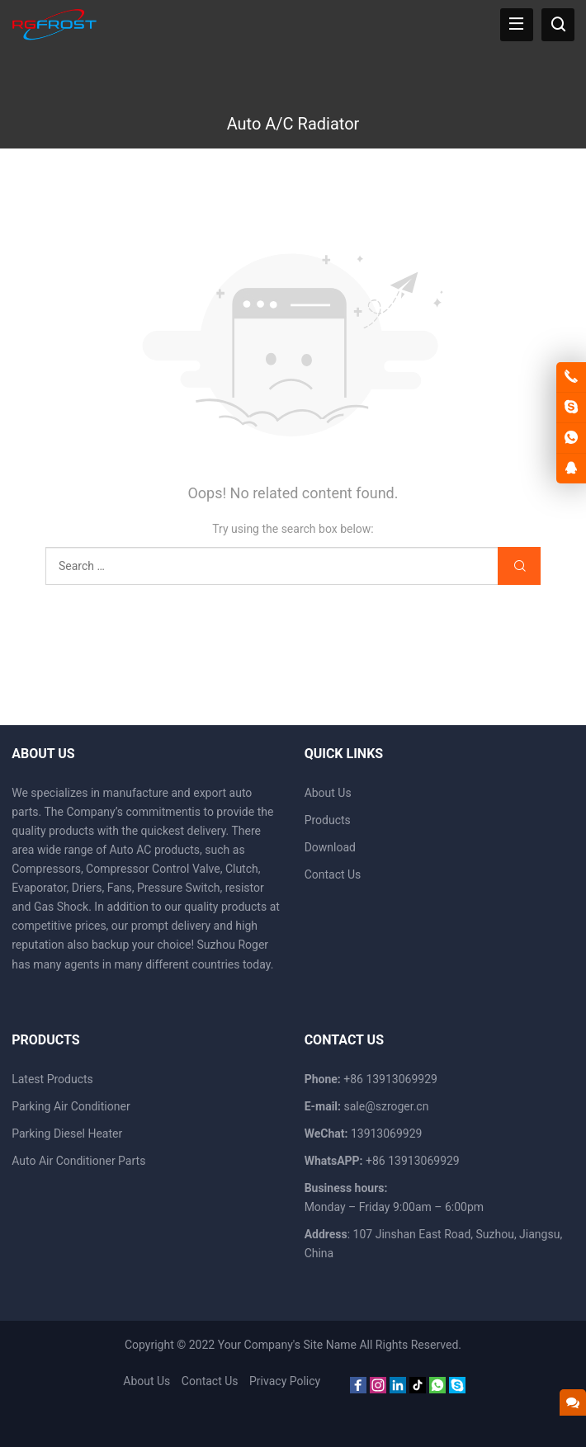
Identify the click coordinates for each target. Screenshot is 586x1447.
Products (328, 820)
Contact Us (333, 874)
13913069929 (387, 1133)
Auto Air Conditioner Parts (78, 1160)
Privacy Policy (284, 1381)
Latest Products (52, 1079)
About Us (328, 792)
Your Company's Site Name (287, 1344)
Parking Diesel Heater (67, 1133)
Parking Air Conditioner (71, 1106)
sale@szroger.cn (385, 1106)
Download (330, 847)
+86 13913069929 (413, 1160)
